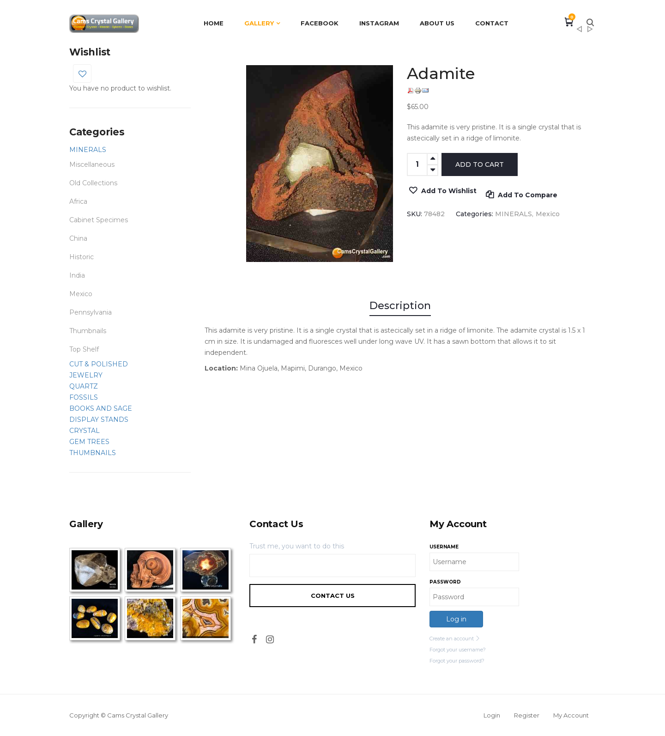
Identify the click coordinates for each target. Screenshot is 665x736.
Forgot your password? (456, 660)
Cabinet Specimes (98, 220)
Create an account (454, 638)
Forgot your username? (457, 649)
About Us (437, 23)
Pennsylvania (90, 312)
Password (445, 582)
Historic (81, 257)
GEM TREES (89, 442)
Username (444, 547)
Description (400, 305)
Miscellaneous (92, 164)
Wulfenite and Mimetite (579, 32)
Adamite (590, 32)
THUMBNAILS (92, 453)
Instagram (379, 23)
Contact (491, 23)
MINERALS (87, 150)
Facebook (320, 23)
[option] (319, 163)
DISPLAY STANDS (98, 419)
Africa (78, 201)
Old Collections (93, 183)
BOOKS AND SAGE (100, 408)
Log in (456, 619)
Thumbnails (87, 331)
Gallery (259, 23)
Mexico (80, 294)
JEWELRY (86, 375)
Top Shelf (84, 349)
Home (214, 23)
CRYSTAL (84, 430)
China (78, 238)
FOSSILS (83, 397)
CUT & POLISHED (98, 364)
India (77, 275)
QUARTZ (83, 386)
